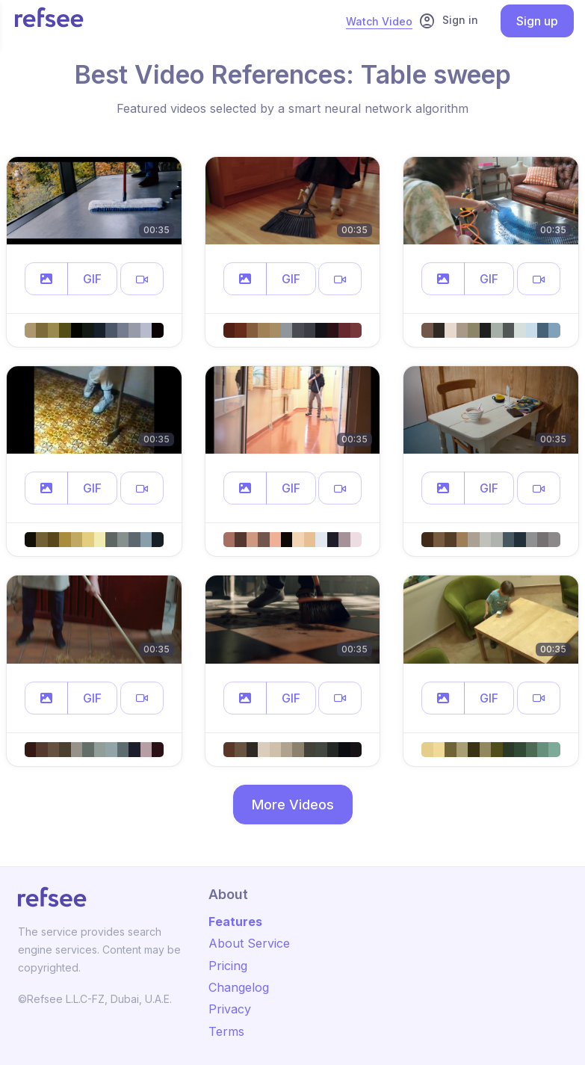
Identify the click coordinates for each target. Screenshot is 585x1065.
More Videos (293, 804)
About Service (249, 943)
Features (235, 921)
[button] (46, 278)
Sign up (537, 20)
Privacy (229, 1008)
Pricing (227, 965)
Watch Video (379, 21)
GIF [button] (92, 278)
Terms (226, 1031)
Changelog (238, 987)
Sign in (448, 21)
